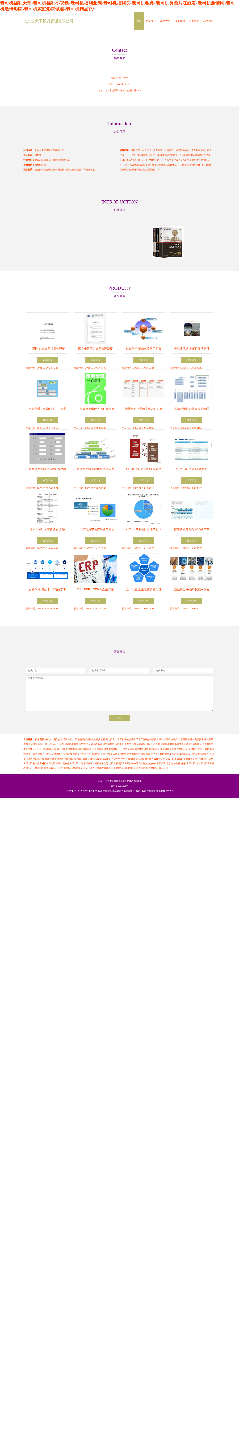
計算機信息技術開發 (138, 749)
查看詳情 (47, 360)
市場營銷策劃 (185, 739)
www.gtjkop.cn (123, 84)
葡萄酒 (111, 744)
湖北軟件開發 (75, 749)
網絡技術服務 (71, 744)
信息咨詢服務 (155, 749)
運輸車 (100, 749)
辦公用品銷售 (104, 758)
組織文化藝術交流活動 (56, 739)
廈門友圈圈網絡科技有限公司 (150, 758)
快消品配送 (53, 744)
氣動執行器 (38, 758)
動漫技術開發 (84, 739)
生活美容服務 (157, 754)
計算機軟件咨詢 (194, 749)
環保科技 (125, 758)
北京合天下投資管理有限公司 (48, 21)
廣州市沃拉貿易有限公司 (72, 768)
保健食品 (92, 758)
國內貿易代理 (112, 739)
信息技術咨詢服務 (200, 754)
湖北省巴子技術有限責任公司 (100, 768)
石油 (37, 749)
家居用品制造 (61, 749)
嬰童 (61, 744)
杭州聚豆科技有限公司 (44, 763)
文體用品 (181, 749)
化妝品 (109, 754)
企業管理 (83, 744)
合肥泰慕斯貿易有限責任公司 (123, 763)
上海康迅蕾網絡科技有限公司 (93, 763)
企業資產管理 (105, 790)
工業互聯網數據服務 (146, 739)
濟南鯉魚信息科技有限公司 (152, 763)
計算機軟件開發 (112, 749)
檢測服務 (196, 739)
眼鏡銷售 (68, 758)
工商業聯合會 (119, 754)
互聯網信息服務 (127, 739)
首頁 (139, 21)
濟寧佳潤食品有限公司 (67, 763)
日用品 (123, 749)
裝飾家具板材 (98, 739)
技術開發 (39, 739)
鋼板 (132, 758)
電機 (25, 744)
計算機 (206, 749)
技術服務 (119, 744)
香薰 (157, 744)
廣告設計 (32, 744)
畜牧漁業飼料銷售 (136, 754)
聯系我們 (180, 21)
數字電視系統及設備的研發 (188, 744)
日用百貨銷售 (47, 749)
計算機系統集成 (182, 754)
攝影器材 (150, 744)
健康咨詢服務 (80, 758)
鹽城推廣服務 (169, 749)
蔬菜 (148, 754)
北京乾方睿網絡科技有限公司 (180, 763)
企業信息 (194, 21)
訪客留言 (208, 21)
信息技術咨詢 (138, 744)
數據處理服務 (98, 754)
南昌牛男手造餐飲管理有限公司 (181, 758)
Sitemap (170, 790)
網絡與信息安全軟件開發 (50, 754)
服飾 (47, 758)
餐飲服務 (169, 754)
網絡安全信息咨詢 (82, 754)
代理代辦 (42, 744)
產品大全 (165, 21)
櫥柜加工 (72, 739)
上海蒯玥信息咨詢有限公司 (46, 768)
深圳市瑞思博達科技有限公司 (153, 768)
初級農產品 (207, 739)
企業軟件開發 (163, 739)
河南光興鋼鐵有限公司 (127, 768)
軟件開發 (102, 744)
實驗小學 (115, 758)
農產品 (174, 739)
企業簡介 (151, 21)
